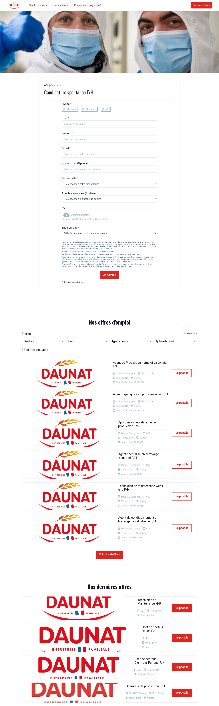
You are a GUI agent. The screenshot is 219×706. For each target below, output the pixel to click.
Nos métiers (61, 5)
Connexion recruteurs (112, 666)
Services (43, 341)
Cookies (106, 658)
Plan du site (107, 662)
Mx (107, 109)
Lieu (87, 341)
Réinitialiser (190, 334)
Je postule (109, 275)
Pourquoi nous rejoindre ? (88, 5)
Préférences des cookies (110, 670)
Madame (71, 109)
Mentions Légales (110, 649)
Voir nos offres (201, 5)
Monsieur (91, 109)
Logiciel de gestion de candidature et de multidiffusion (109, 700)
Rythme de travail (175, 341)
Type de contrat (131, 341)
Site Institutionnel (38, 5)
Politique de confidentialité (109, 653)
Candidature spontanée (80, 649)
